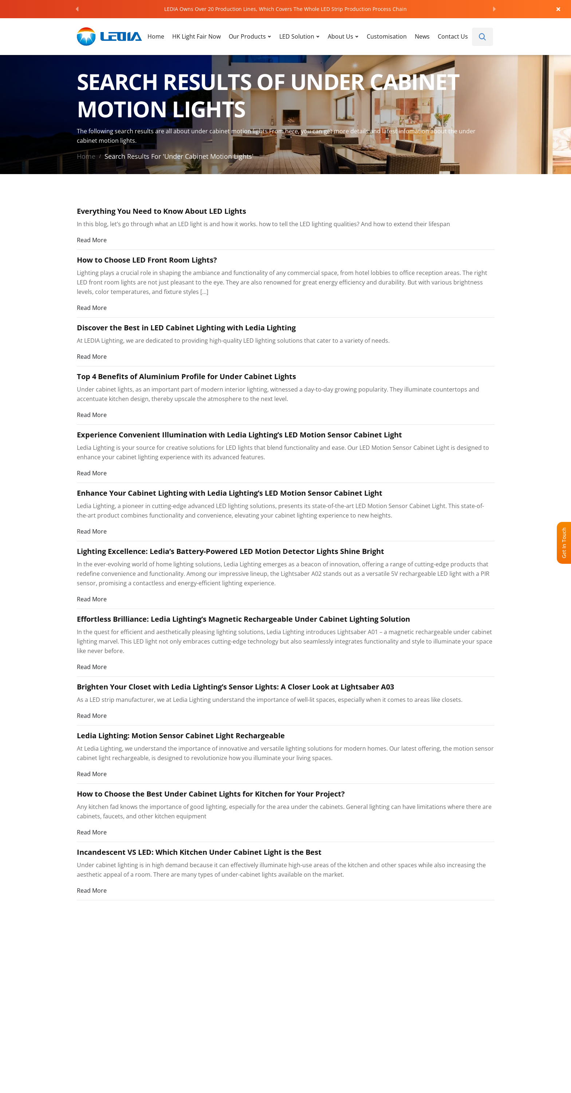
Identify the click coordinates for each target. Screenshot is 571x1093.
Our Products (247, 36)
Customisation (387, 36)
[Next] (494, 9)
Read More (92, 240)
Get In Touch (563, 542)
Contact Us (453, 36)
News (422, 36)
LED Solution (296, 36)
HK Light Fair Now (196, 36)
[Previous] (76, 9)
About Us (340, 36)
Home (155, 36)
